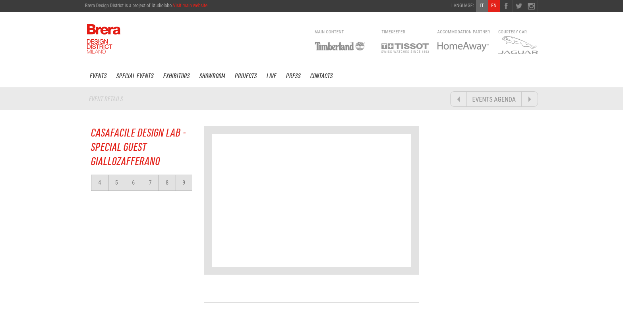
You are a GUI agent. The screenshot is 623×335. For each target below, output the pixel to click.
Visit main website (190, 5)
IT (482, 5)
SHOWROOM (212, 76)
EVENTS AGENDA (494, 99)
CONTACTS (321, 76)
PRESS (293, 76)
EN (493, 5)
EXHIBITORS (176, 76)
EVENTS (98, 76)
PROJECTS (246, 76)
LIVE (272, 76)
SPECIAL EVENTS (135, 76)
